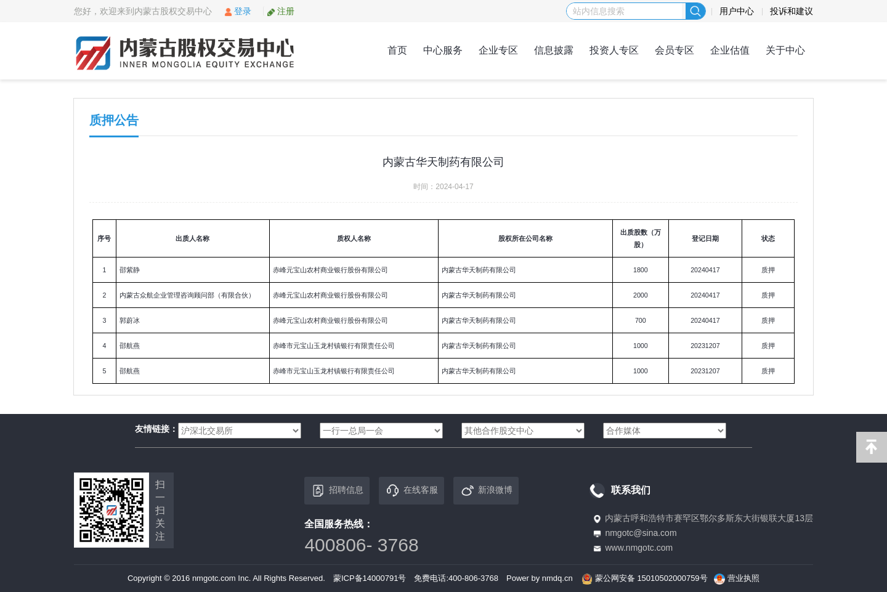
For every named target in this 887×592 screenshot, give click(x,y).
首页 (397, 50)
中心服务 (443, 50)
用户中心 (736, 11)
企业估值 (730, 50)
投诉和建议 (791, 11)
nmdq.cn (557, 578)
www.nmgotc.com (639, 548)
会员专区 (674, 50)
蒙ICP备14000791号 (370, 578)
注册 (280, 11)
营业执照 (743, 578)
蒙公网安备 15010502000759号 (651, 578)
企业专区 (498, 50)
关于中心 (785, 50)
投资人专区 (614, 50)
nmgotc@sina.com (640, 533)
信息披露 (553, 50)
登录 (237, 11)
